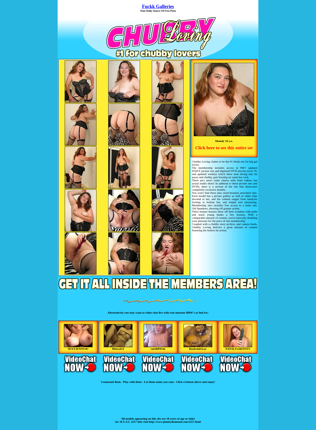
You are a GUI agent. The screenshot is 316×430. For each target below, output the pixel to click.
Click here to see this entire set (224, 147)
